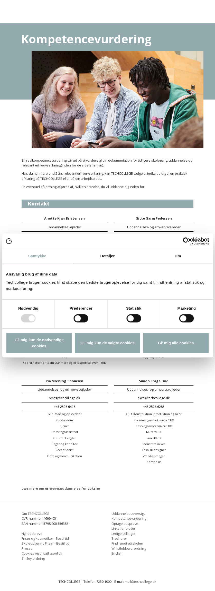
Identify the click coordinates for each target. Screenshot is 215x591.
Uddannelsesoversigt (128, 513)
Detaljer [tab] (107, 256)
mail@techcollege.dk (140, 581)
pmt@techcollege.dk (64, 398)
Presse (27, 548)
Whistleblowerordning (128, 548)
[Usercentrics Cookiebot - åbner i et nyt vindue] (186, 241)
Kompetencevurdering (128, 518)
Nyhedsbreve (32, 533)
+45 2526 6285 (153, 406)
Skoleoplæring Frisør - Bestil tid (45, 543)
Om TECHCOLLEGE (36, 513)
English (117, 553)
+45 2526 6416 (64, 406)
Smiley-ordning (33, 558)
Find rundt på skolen (127, 543)
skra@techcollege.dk (154, 398)
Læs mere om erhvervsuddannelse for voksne (61, 488)
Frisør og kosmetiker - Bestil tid (45, 538)
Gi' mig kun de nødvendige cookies (39, 343)
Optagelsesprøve (124, 523)
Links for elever (123, 528)
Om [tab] (178, 256)
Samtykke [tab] (37, 256)
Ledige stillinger (123, 533)
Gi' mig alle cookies (176, 343)
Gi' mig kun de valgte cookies (107, 343)
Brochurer (119, 538)
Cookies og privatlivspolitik (42, 553)
